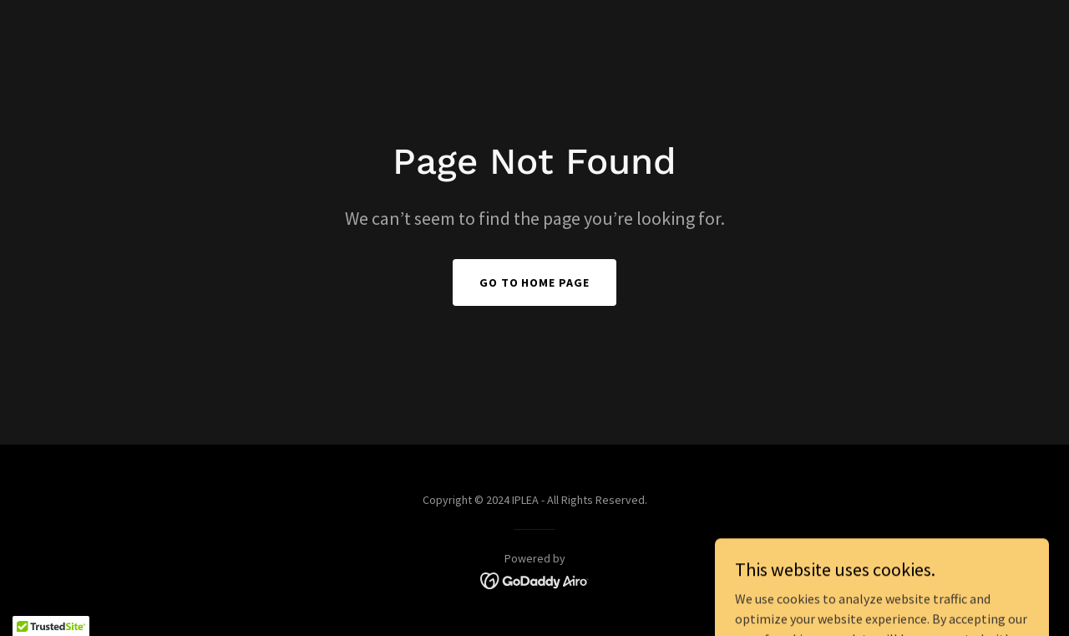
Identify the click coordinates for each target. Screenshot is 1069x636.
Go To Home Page (534, 282)
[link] (535, 579)
